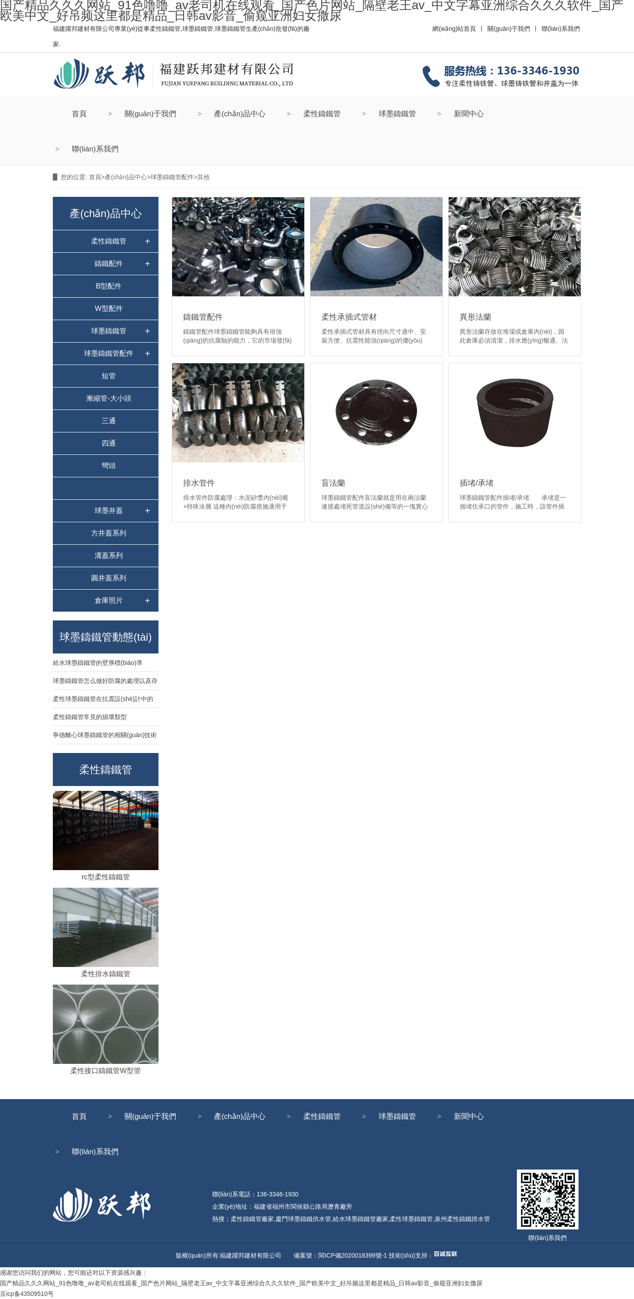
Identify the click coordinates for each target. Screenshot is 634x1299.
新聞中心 (469, 114)
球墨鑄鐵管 (397, 114)
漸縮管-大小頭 (108, 398)
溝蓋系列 (109, 555)
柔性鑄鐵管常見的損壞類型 (90, 716)
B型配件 (109, 286)
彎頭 (109, 465)
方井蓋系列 (108, 533)
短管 (109, 376)
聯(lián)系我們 (95, 149)
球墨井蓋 (109, 510)
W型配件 (108, 308)
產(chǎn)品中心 (239, 114)
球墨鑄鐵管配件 (172, 177)
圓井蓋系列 (108, 578)
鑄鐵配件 (109, 263)
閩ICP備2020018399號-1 (352, 1255)
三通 (109, 420)
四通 (109, 443)
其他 (109, 488)
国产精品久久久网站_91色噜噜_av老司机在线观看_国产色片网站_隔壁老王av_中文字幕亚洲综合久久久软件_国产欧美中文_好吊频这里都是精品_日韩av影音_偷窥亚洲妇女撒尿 (241, 1283)
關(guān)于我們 (150, 114)
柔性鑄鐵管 (322, 114)
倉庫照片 (109, 600)
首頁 (79, 114)
